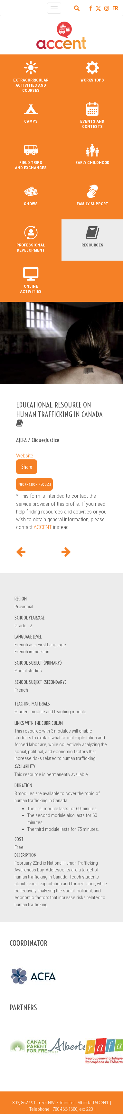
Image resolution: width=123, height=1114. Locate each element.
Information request (34, 484)
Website (24, 455)
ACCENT (43, 527)
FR (115, 8)
